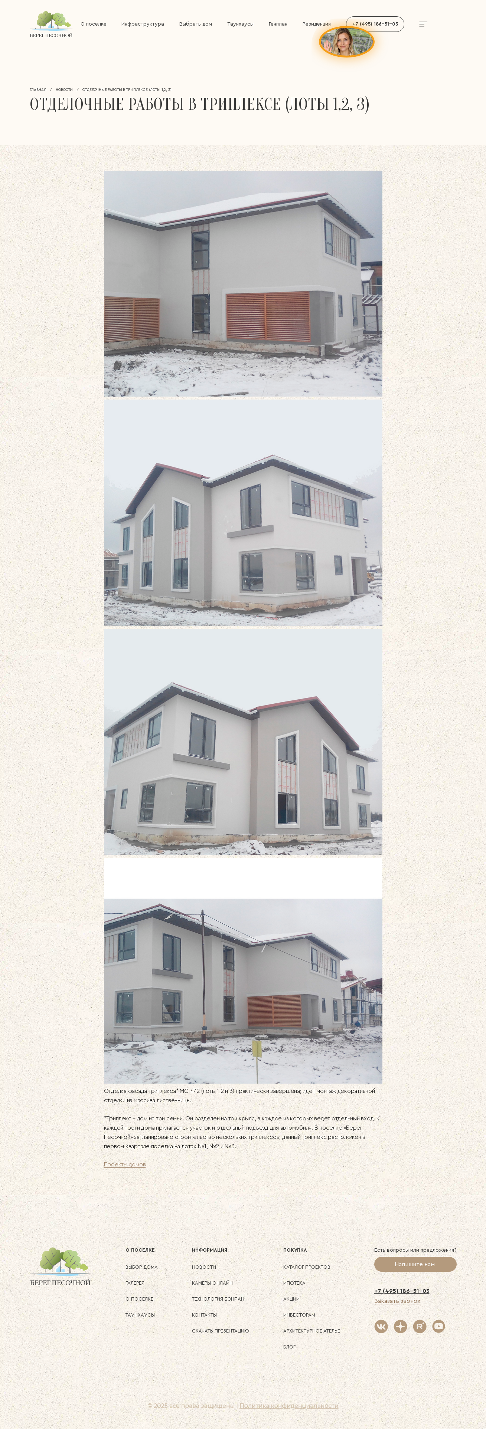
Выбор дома (141, 1267)
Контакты (204, 1315)
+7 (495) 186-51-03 (402, 1291)
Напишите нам (415, 1264)
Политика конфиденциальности (289, 1405)
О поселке (94, 24)
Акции (291, 1299)
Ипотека (294, 1283)
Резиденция (317, 24)
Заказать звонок (397, 1301)
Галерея (134, 1283)
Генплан (278, 24)
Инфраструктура (142, 24)
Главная (38, 90)
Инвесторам (299, 1315)
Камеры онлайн (212, 1283)
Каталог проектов (306, 1267)
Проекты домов (125, 1164)
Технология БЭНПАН (218, 1299)
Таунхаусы (240, 24)
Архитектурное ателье (311, 1330)
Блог (289, 1346)
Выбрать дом (195, 24)
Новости (64, 90)
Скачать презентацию (220, 1330)
